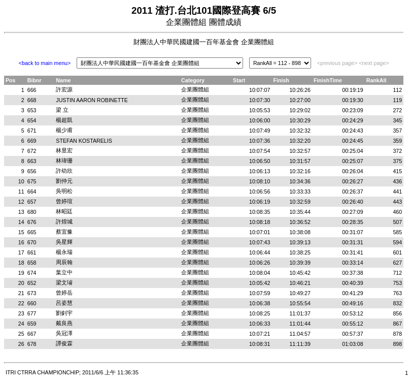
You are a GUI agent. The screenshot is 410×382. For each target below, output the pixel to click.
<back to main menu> (45, 63)
